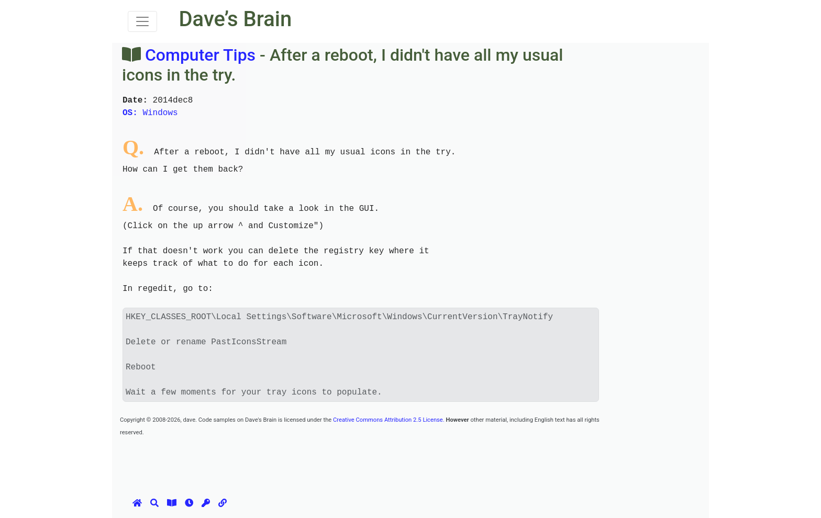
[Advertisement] (310, 461)
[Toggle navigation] (142, 21)
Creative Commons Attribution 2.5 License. (389, 419)
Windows (150, 113)
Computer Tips (200, 55)
